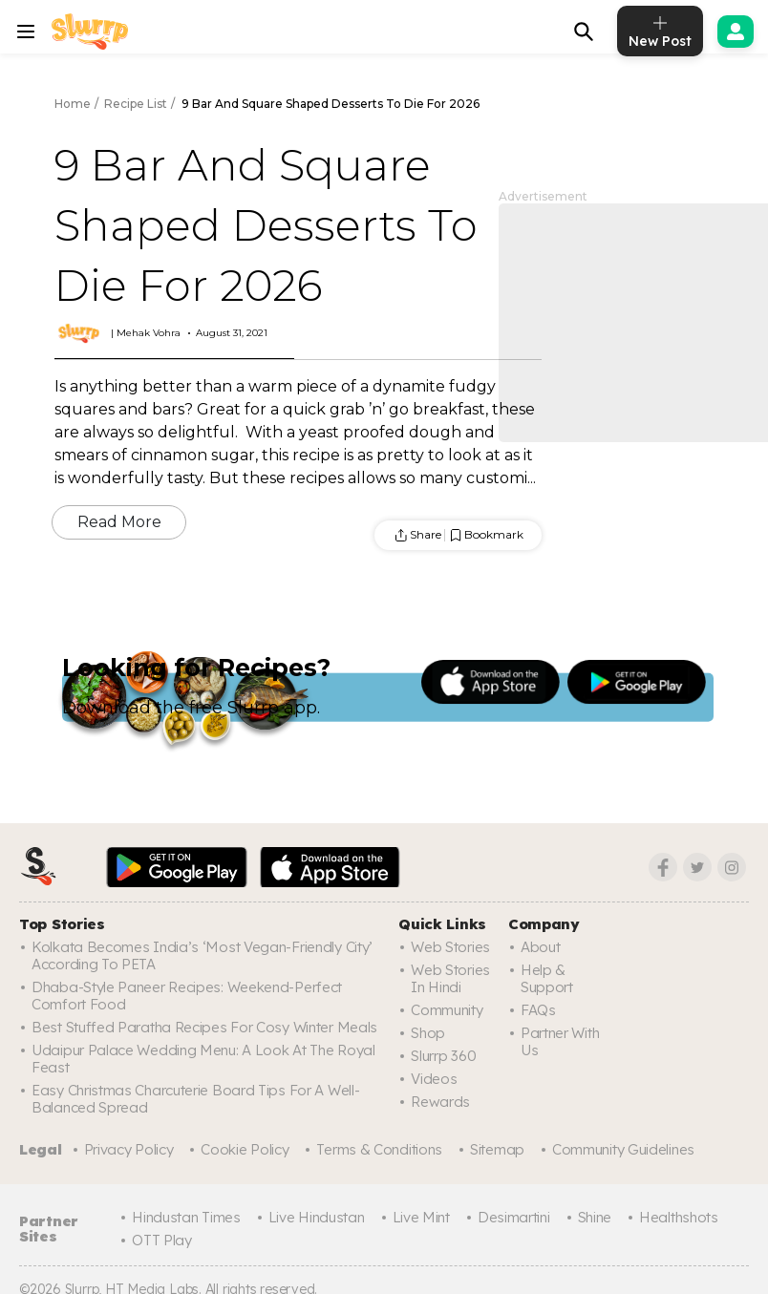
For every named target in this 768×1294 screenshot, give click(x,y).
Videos (433, 1079)
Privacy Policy (129, 1149)
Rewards (440, 1101)
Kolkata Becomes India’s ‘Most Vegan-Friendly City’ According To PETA (200, 955)
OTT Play (163, 1239)
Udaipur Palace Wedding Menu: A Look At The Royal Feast (202, 1058)
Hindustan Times (187, 1216)
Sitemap (495, 1149)
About (540, 947)
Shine (591, 1216)
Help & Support (547, 978)
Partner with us (559, 1041)
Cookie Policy (244, 1149)
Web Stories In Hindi (449, 978)
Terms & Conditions (377, 1149)
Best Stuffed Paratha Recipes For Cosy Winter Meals (202, 1027)
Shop (428, 1033)
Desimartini (511, 1216)
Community (446, 1010)
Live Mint (419, 1216)
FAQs (538, 1010)
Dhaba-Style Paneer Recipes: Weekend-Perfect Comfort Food (181, 995)
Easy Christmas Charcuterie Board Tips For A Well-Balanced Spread (194, 1098)
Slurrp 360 (443, 1056)
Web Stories (449, 947)
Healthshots (674, 1216)
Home (72, 103)
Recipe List (135, 103)
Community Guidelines (619, 1149)
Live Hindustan (315, 1216)
